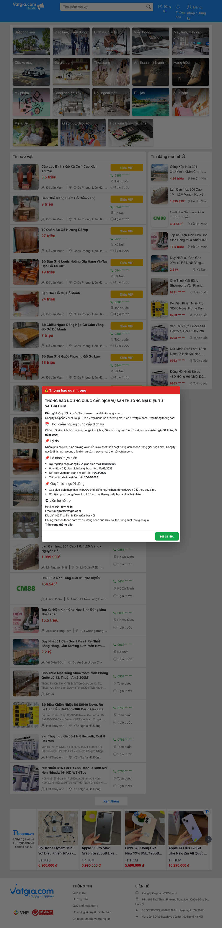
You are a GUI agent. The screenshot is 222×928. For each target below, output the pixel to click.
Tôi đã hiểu (167, 536)
